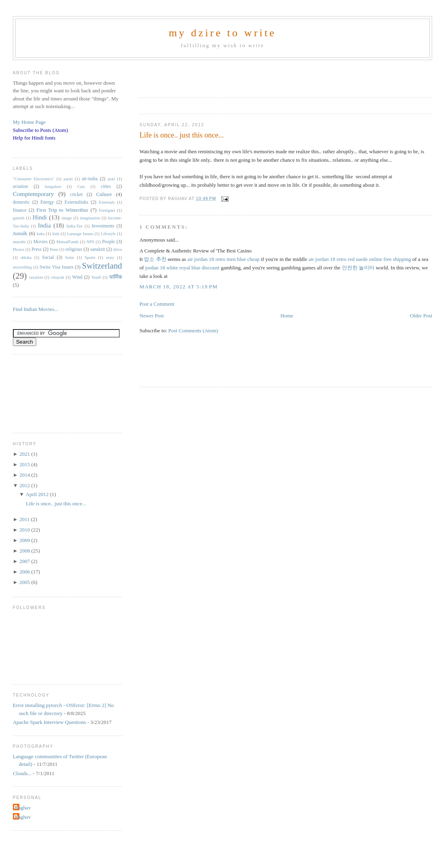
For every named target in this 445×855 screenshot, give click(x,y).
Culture (104, 194)
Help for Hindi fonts (34, 138)
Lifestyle (108, 233)
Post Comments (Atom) (193, 330)
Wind (77, 277)
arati (111, 179)
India (44, 225)
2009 (25, 540)
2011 (25, 519)
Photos (18, 249)
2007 (25, 561)
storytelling (22, 267)
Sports (90, 257)
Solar (69, 257)
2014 (25, 475)
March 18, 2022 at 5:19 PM (178, 287)
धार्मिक (115, 277)
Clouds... (22, 773)
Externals (106, 202)
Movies (40, 241)
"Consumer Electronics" (33, 179)
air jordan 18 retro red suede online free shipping (359, 259)
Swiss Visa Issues (56, 267)
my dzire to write (223, 33)
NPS (90, 242)
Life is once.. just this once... (181, 135)
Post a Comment (156, 304)
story (110, 257)
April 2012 (38, 494)
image (67, 218)
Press (36, 249)
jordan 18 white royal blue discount (182, 268)
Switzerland (102, 265)
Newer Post (151, 316)
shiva (117, 249)
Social (48, 257)
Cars (81, 186)
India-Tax (75, 226)
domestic (21, 202)
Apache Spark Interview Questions (49, 722)
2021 (25, 454)
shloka (26, 257)
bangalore (53, 186)
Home (287, 316)
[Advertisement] (233, 76)
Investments (102, 226)
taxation (36, 277)
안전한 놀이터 (358, 268)
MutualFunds (67, 242)
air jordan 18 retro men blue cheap (223, 259)
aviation (20, 186)
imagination (90, 218)
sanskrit (97, 249)
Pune (54, 249)
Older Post (421, 316)
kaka (41, 233)
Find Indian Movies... (35, 309)
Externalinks (76, 202)
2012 (25, 485)
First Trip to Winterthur (62, 210)
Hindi (40, 217)
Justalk (20, 233)
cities (106, 186)
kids (55, 233)
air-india (90, 178)
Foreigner (107, 210)
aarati (68, 179)
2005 (25, 582)
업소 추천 (155, 259)
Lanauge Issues (80, 233)
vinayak (57, 277)
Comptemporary (33, 193)
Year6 (96, 277)
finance (20, 210)
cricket (76, 194)
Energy (47, 202)
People (108, 241)
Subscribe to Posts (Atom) (40, 130)
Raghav (23, 808)
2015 (25, 464)
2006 (25, 572)
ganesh (19, 218)
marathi (19, 242)
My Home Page (29, 122)
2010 (25, 530)
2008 (25, 551)
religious (74, 249)
